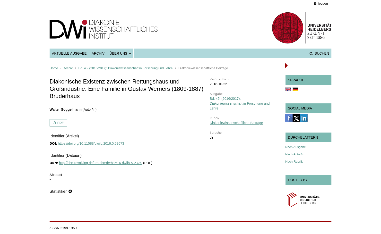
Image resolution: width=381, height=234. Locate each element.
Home (54, 68)
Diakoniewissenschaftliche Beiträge (236, 123)
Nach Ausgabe (295, 147)
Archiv (98, 53)
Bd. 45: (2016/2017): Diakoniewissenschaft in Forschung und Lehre (125, 68)
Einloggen (321, 3)
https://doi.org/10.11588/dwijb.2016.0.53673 (91, 143)
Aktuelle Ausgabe (69, 53)
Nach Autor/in (294, 154)
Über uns (119, 53)
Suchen (321, 53)
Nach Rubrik (294, 161)
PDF (60, 123)
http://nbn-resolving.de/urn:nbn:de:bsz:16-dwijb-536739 (100, 163)
